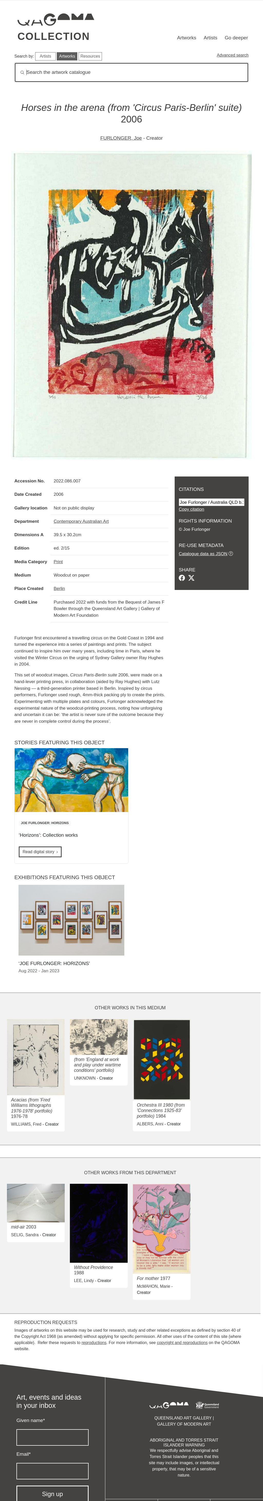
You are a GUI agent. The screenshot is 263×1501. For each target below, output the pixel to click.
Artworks (186, 37)
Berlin (59, 588)
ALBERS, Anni (150, 1124)
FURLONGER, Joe (121, 138)
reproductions (93, 1342)
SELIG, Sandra (25, 1235)
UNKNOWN (85, 1078)
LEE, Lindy (84, 1280)
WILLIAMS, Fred (26, 1124)
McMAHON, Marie (153, 1286)
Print (58, 561)
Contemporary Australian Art (81, 521)
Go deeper (236, 37)
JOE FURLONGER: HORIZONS (45, 823)
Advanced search (233, 55)
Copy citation (191, 509)
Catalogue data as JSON (203, 553)
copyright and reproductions (182, 1342)
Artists (210, 37)
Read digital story (38, 852)
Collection (53, 36)
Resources (90, 56)
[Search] (131, 72)
